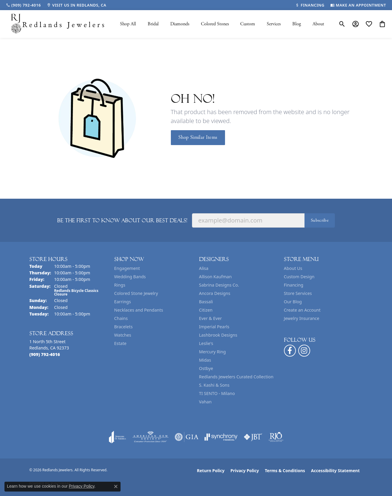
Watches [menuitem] (122, 335)
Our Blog (293, 301)
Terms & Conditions (285, 470)
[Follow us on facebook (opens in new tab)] (290, 351)
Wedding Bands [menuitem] (130, 276)
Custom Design (299, 276)
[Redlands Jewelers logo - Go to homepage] (58, 24)
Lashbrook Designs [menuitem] (218, 335)
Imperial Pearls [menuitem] (214, 326)
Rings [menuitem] (119, 285)
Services (274, 24)
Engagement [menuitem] (127, 268)
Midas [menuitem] (205, 360)
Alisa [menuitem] (204, 268)
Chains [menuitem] (121, 318)
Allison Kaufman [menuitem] (215, 276)
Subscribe (320, 220)
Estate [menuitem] (120, 343)
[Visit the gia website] (187, 437)
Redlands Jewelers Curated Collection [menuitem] (236, 377)
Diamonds (179, 24)
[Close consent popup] (116, 486)
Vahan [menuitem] (205, 402)
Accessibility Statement (335, 470)
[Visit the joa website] (117, 437)
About (318, 24)
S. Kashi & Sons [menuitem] (214, 385)
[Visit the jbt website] (253, 437)
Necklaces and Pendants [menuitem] (138, 310)
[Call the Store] (44, 354)
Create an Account (302, 310)
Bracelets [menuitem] (123, 326)
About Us (293, 268)
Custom (247, 24)
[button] (342, 24)
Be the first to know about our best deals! (122, 220)
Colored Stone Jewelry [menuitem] (136, 293)
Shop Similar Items (197, 137)
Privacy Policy (244, 470)
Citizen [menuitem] (206, 310)
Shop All (128, 24)
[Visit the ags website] (150, 437)
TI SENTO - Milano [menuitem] (217, 393)
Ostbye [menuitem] (206, 368)
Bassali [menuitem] (206, 301)
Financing (293, 285)
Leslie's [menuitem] (206, 343)
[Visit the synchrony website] (221, 437)
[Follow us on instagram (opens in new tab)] (304, 351)
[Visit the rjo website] (275, 437)
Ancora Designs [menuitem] (214, 293)
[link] (23, 5)
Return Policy (211, 470)
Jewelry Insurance (301, 318)
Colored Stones (215, 24)
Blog (296, 24)
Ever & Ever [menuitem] (210, 318)
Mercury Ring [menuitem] (212, 351)
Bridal (153, 24)
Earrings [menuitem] (122, 301)
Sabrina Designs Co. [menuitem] (219, 285)
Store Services (298, 293)
